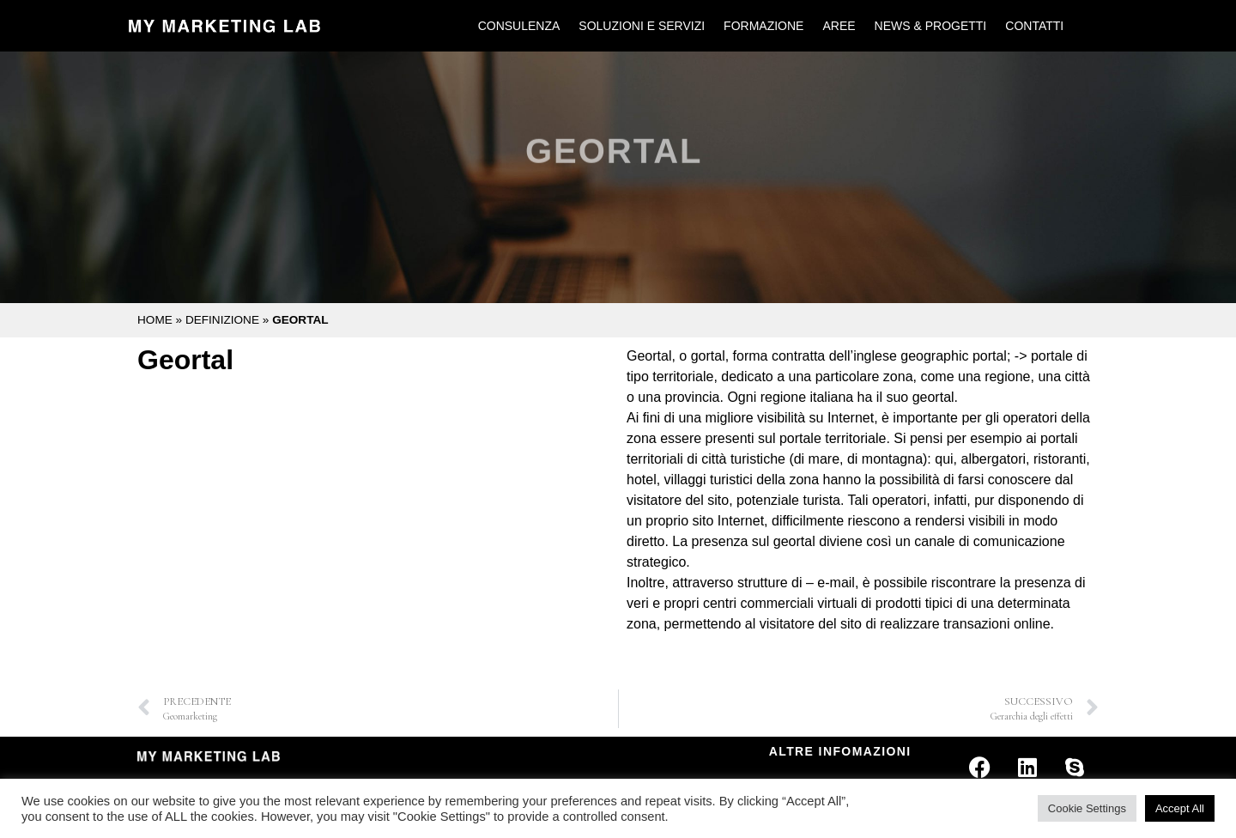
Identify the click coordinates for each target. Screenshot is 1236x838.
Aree (838, 26)
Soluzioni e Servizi (642, 26)
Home (155, 319)
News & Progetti (931, 26)
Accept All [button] (1179, 808)
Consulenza (519, 26)
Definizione (222, 319)
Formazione (763, 26)
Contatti (1034, 26)
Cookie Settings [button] (1087, 808)
